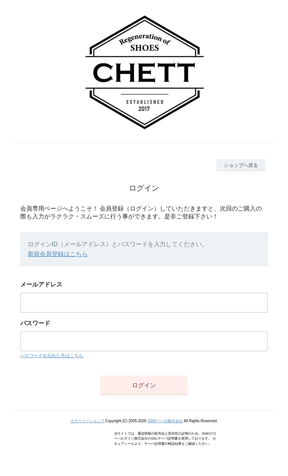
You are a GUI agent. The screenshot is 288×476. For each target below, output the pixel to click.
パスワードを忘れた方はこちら (51, 355)
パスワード (35, 323)
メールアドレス (41, 284)
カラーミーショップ (87, 421)
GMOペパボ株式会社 (165, 421)
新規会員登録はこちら (58, 254)
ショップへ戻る (241, 165)
